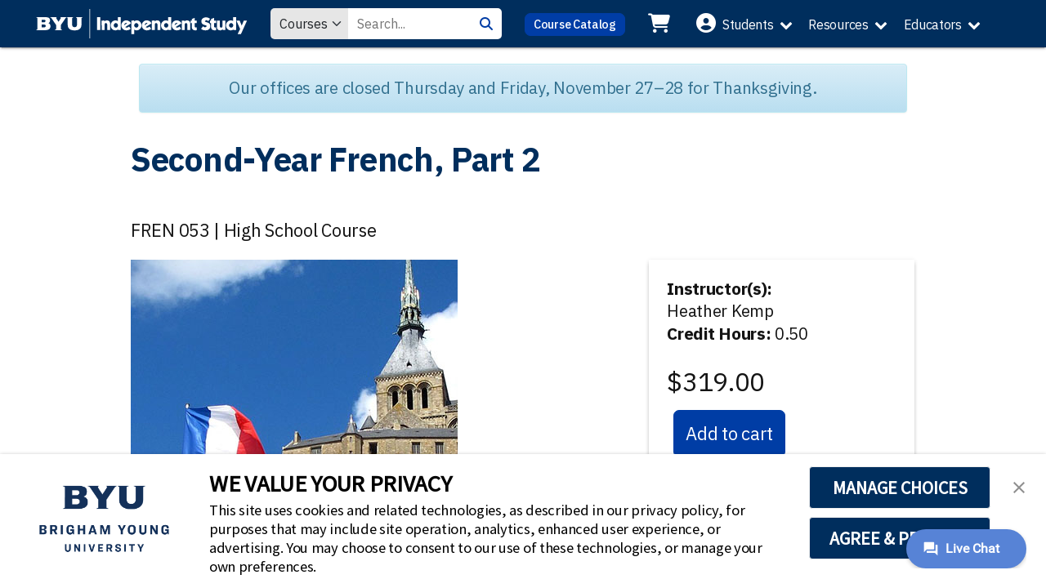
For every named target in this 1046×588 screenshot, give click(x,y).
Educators (933, 24)
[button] (1019, 486)
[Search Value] (409, 23)
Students (748, 24)
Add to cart (729, 433)
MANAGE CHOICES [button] (900, 487)
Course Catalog (575, 24)
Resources (838, 24)
